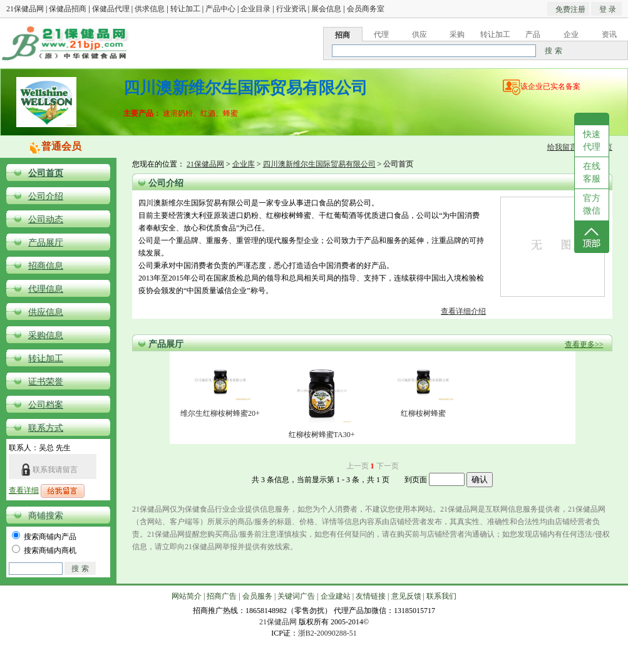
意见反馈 (406, 596)
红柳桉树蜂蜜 (423, 413)
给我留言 (562, 147)
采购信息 (45, 335)
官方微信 (591, 204)
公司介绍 (45, 196)
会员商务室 (365, 8)
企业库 (243, 164)
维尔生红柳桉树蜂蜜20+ (220, 413)
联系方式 (45, 428)
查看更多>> (584, 344)
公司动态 (45, 219)
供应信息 (45, 312)
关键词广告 (296, 596)
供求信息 (150, 8)
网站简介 (187, 596)
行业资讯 (291, 8)
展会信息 (326, 8)
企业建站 (336, 596)
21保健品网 (25, 8)
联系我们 (441, 596)
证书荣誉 (45, 381)
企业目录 (255, 8)
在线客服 (591, 172)
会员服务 (257, 596)
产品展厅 (45, 242)
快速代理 (591, 141)
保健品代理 (111, 8)
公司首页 (45, 173)
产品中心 (220, 8)
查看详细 (24, 490)
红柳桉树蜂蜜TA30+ (322, 434)
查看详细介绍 (463, 311)
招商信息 (45, 266)
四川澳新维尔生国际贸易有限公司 (319, 164)
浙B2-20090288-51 (327, 633)
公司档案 (45, 405)
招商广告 (222, 596)
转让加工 (185, 8)
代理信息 (45, 289)
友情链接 (371, 596)
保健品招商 (67, 8)
